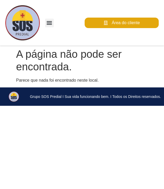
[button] (49, 23)
